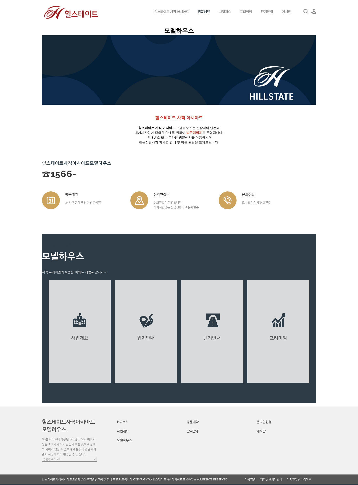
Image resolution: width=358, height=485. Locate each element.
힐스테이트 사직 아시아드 (171, 11)
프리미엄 (246, 11)
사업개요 (225, 11)
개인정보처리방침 (271, 479)
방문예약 (204, 11)
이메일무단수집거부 (299, 479)
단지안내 (267, 11)
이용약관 (250, 479)
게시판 (286, 11)
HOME (122, 421)
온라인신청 (264, 421)
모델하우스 (124, 440)
